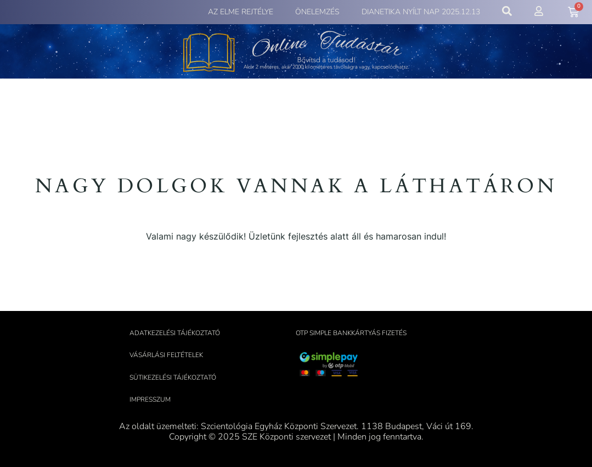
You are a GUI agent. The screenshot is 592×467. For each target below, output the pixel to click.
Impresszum (150, 399)
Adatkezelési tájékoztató (174, 333)
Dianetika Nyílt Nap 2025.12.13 (421, 12)
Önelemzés (317, 12)
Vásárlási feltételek (166, 355)
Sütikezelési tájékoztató (172, 377)
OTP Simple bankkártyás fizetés (351, 333)
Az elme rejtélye (240, 12)
